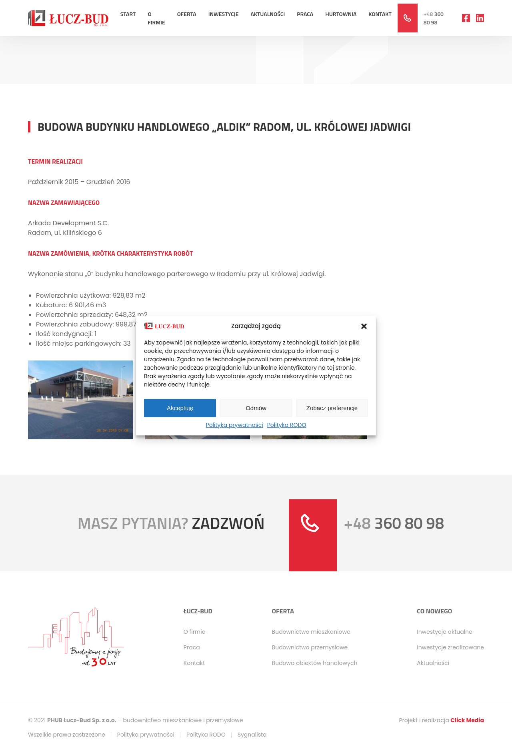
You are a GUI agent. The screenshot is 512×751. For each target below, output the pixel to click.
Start (128, 14)
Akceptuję (180, 408)
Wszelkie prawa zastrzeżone (66, 735)
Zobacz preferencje (332, 408)
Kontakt (380, 14)
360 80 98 (434, 18)
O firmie (156, 18)
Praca (305, 14)
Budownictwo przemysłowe (310, 647)
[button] (364, 326)
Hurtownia (340, 14)
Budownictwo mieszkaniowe (311, 632)
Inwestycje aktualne (444, 632)
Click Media (467, 720)
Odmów (256, 408)
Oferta (186, 14)
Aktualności (267, 14)
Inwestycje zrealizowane (450, 647)
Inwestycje (223, 14)
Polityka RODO (286, 425)
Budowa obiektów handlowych (315, 663)
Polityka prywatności (234, 425)
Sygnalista (252, 735)
